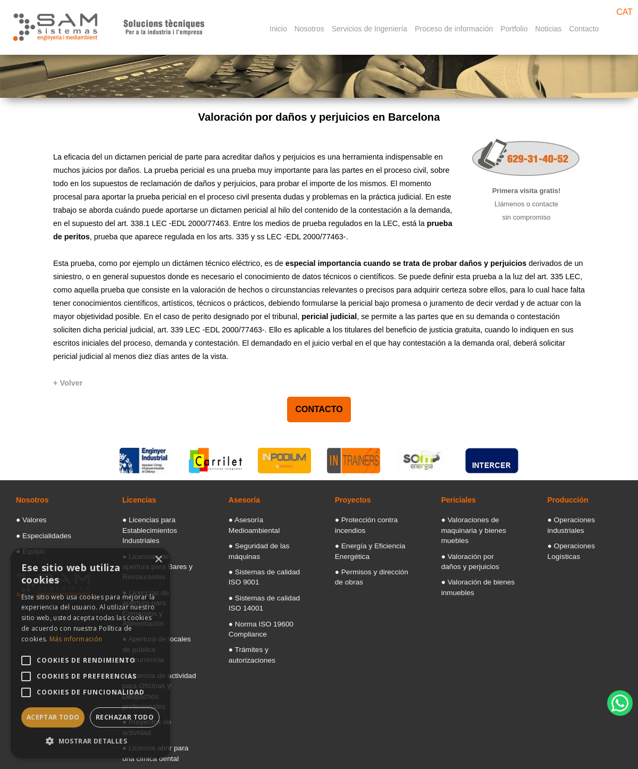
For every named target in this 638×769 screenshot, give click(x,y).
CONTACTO (318, 409)
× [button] (158, 560)
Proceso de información (454, 28)
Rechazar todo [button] (125, 717)
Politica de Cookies (488, 763)
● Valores (28, 519)
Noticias (548, 28)
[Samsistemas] (109, 19)
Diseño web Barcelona (602, 739)
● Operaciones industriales (582, 519)
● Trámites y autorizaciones (264, 622)
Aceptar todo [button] (53, 717)
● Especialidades (38, 533)
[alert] (90, 653)
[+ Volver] (67, 383)
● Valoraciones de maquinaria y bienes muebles (467, 527)
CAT (624, 11)
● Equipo (27, 547)
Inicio (278, 28)
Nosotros (309, 28)
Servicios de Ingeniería (369, 28)
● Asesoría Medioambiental (264, 519)
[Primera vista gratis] (526, 198)
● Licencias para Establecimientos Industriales (144, 527)
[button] (90, 741)
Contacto (584, 28)
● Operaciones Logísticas (581, 533)
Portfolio (513, 28)
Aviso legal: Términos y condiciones (388, 763)
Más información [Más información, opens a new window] (76, 638)
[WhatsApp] (620, 703)
